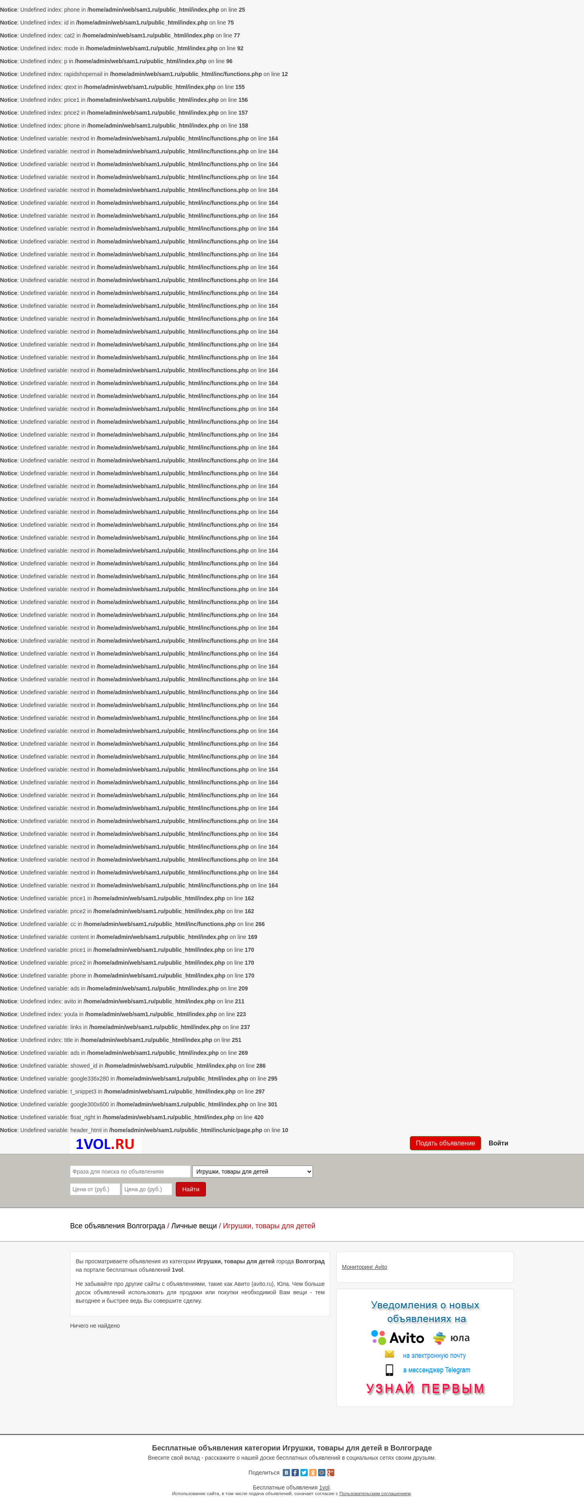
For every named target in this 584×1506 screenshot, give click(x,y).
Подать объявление (445, 1143)
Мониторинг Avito (364, 1267)
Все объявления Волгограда (117, 1226)
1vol (324, 1487)
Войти (498, 1143)
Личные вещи (194, 1226)
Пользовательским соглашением (375, 1493)
